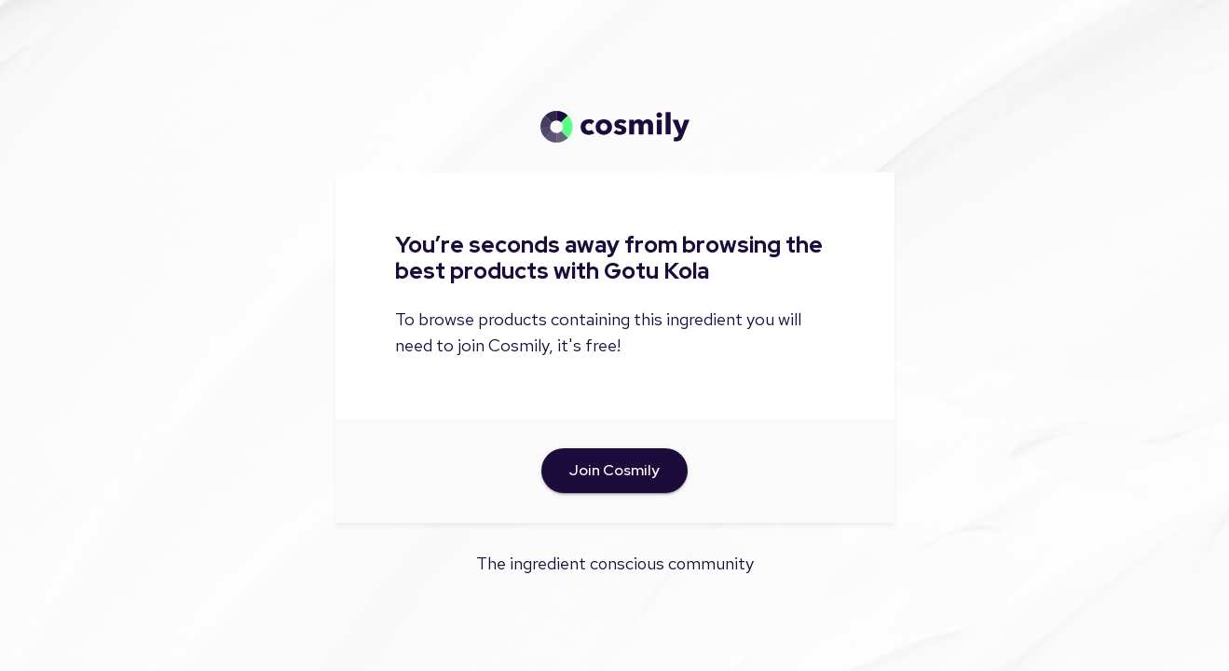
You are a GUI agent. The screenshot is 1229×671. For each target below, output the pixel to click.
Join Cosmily (614, 470)
